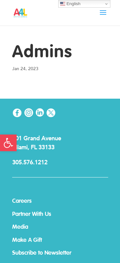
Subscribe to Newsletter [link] (41, 253)
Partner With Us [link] (31, 214)
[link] (8, 143)
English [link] (70, 3)
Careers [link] (22, 201)
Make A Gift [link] (27, 240)
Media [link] (20, 227)
